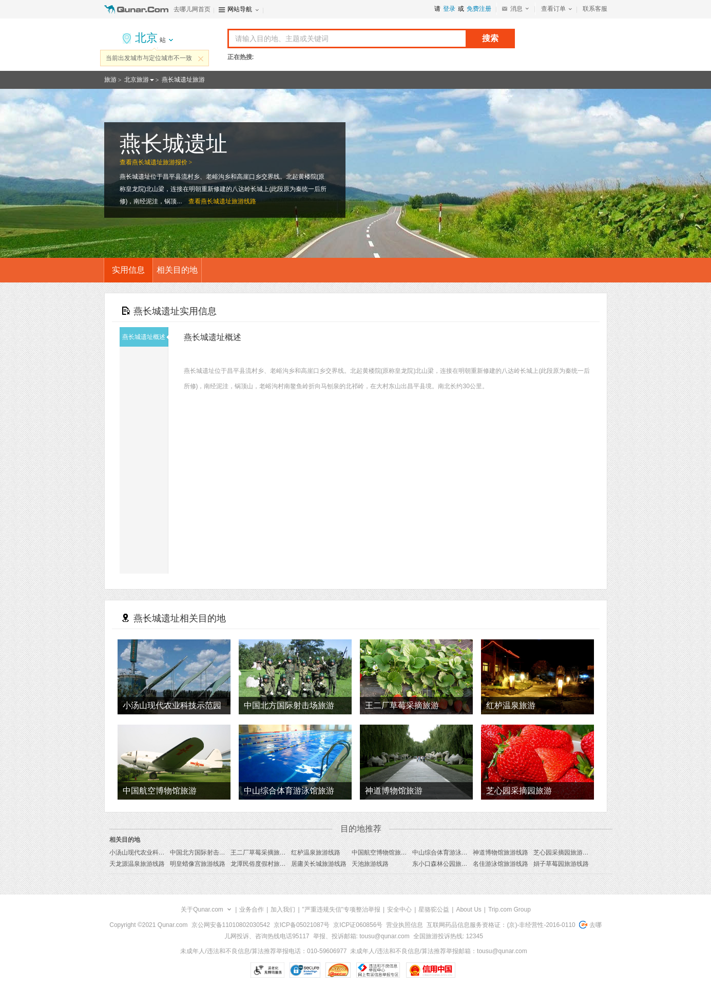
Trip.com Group (509, 909)
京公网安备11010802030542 (230, 925)
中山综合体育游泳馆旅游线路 (452, 852)
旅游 (110, 79)
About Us (468, 909)
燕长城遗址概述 (145, 336)
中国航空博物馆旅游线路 (385, 852)
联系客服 (595, 8)
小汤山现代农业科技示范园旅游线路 (158, 852)
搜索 (490, 38)
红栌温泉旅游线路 (315, 852)
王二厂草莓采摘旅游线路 (264, 852)
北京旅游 (136, 79)
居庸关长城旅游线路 (319, 863)
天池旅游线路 (370, 863)
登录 (449, 8)
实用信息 (128, 270)
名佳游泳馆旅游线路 (500, 863)
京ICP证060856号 (357, 925)
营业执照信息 (404, 925)
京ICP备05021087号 (302, 925)
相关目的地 (177, 270)
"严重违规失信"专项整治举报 (341, 909)
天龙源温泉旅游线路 (137, 863)
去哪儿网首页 (192, 9)
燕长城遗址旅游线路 (228, 201)
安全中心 (399, 909)
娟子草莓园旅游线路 (561, 863)
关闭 (200, 58)
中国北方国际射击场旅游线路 (210, 852)
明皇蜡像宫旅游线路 (197, 863)
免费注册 (479, 8)
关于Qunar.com (202, 909)
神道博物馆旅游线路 (500, 852)
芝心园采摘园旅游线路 (564, 852)
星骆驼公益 (433, 909)
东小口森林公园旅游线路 (446, 863)
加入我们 (283, 909)
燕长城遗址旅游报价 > (162, 162)
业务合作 (251, 909)
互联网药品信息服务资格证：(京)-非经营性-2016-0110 (501, 925)
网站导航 (239, 9)
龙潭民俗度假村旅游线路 (264, 863)
